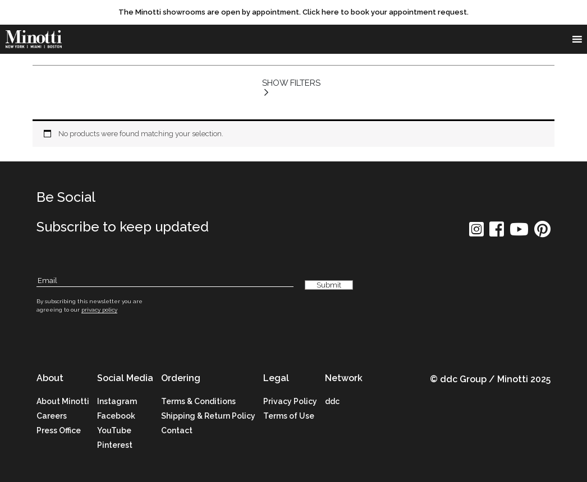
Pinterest (114, 445)
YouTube (114, 430)
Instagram (117, 401)
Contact (176, 430)
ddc (332, 401)
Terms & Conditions (198, 401)
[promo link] (293, 12)
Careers (51, 415)
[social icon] (476, 233)
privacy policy (99, 310)
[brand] (34, 39)
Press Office (58, 430)
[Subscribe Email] (165, 281)
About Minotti (62, 401)
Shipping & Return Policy (208, 415)
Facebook (116, 415)
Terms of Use (288, 415)
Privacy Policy (290, 401)
